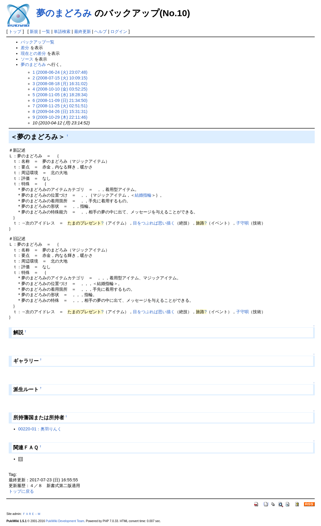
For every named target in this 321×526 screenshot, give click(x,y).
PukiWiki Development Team (65, 521)
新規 (34, 31)
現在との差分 (33, 53)
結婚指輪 (143, 195)
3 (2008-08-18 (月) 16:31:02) (60, 83)
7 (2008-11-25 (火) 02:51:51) (60, 105)
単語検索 (62, 31)
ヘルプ (100, 31)
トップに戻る (21, 491)
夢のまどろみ (64, 13)
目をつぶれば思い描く (154, 223)
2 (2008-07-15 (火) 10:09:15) (60, 78)
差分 (25, 47)
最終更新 (82, 31)
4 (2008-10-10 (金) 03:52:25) (60, 89)
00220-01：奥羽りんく (40, 428)
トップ (15, 31)
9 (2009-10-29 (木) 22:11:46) (60, 117)
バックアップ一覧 (37, 42)
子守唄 (242, 223)
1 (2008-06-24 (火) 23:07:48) (60, 72)
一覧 (46, 31)
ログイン (118, 31)
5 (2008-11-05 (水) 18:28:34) (60, 94)
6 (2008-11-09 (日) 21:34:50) (60, 100)
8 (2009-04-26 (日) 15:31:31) (60, 111)
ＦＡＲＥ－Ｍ (31, 514)
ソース (27, 59)
